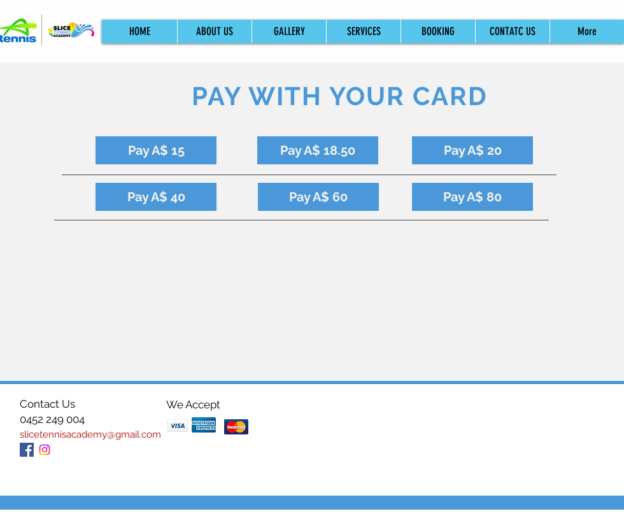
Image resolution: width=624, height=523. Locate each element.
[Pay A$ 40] (156, 197)
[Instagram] (45, 450)
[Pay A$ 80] (472, 197)
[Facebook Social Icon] (27, 450)
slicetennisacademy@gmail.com (90, 434)
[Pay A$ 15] (156, 150)
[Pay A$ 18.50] (317, 150)
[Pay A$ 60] (318, 197)
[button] (438, 31)
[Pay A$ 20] (472, 150)
